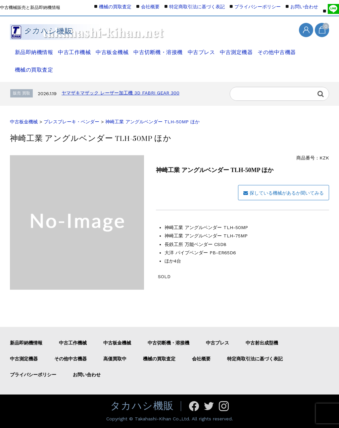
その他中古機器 (281, 48)
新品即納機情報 (32, 48)
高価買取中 (114, 358)
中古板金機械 (112, 48)
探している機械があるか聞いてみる (283, 193)
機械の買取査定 (32, 66)
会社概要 (150, 6)
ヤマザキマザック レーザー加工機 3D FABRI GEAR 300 (120, 92)
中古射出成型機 (262, 342)
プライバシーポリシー (257, 6)
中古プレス (203, 48)
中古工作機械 (73, 48)
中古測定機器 (239, 48)
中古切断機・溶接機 (159, 48)
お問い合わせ (304, 6)
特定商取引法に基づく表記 (197, 6)
